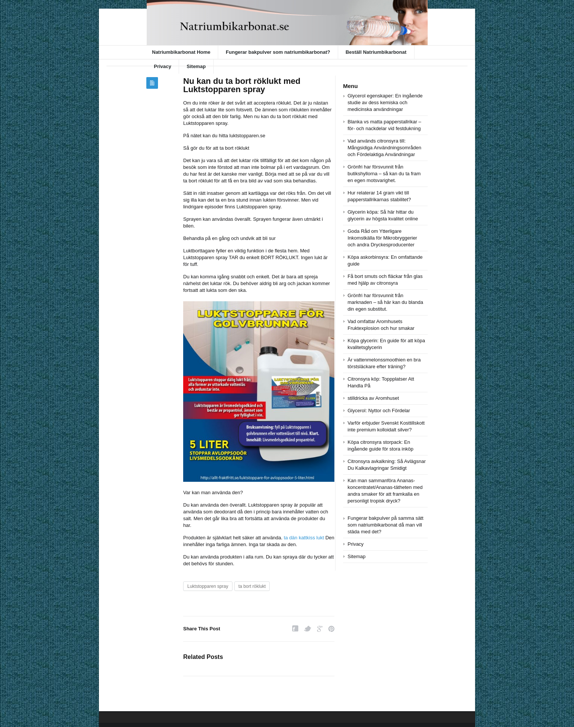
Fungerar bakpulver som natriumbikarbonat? (278, 52)
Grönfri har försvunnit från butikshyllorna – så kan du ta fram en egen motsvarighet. (384, 173)
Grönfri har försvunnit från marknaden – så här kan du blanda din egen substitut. (385, 302)
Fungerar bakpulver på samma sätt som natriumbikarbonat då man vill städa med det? (386, 524)
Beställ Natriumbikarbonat (376, 52)
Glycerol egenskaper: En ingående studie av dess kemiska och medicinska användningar (385, 102)
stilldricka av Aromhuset (373, 398)
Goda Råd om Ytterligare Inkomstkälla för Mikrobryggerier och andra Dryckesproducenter (382, 237)
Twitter (307, 628)
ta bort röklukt (252, 586)
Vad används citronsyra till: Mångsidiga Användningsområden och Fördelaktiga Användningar (384, 147)
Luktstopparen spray (207, 586)
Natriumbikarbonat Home (181, 52)
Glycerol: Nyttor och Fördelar (379, 410)
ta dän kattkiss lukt (304, 537)
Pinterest (331, 628)
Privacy (162, 66)
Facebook (295, 628)
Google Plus (320, 628)
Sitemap (196, 66)
